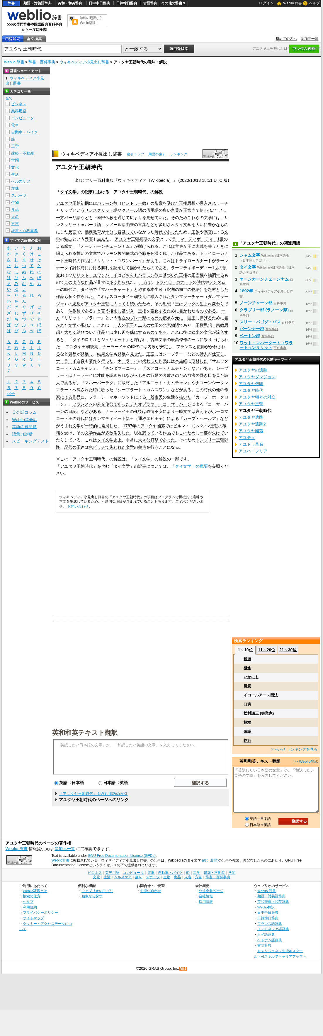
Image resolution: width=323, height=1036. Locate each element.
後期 (142, 296)
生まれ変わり (212, 303)
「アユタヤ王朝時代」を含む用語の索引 (93, 793)
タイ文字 (247, 267)
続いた (136, 303)
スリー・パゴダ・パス (259, 322)
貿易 (72, 354)
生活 (15, 174)
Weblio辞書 (60, 860)
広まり (136, 217)
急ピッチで (99, 447)
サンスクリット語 (101, 210)
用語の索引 (157, 154)
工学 (15, 146)
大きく (70, 332)
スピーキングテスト (30, 441)
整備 (142, 447)
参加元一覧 (309, 39)
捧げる (206, 318)
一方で (145, 282)
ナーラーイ (66, 361)
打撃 (154, 440)
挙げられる (148, 246)
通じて (124, 217)
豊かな (214, 224)
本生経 (156, 289)
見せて (152, 217)
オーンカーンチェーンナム (105, 246)
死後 (138, 411)
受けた (173, 203)
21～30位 (288, 649)
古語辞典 (150, 3)
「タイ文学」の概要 (189, 466)
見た (220, 375)
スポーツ (18, 195)
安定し (166, 346)
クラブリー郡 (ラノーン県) (264, 310)
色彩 (142, 253)
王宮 (187, 210)
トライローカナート (193, 260)
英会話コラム (24, 412)
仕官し (218, 354)
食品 (15, 209)
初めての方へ (286, 39)
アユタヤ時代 (251, 390)
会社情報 (206, 896)
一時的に (93, 425)
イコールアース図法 (261, 695)
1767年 (129, 425)
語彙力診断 (22, 434)
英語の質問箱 (24, 426)
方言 (15, 223)
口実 (247, 704)
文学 (208, 217)
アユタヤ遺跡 (251, 417)
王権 (183, 203)
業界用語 (18, 111)
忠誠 (199, 246)
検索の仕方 (31, 896)
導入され (208, 203)
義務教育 (93, 232)
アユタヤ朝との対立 (257, 397)
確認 (247, 731)
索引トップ (135, 154)
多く (113, 282)
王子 (130, 325)
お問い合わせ (78, 506)
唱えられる (66, 253)
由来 (130, 224)
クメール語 (132, 210)
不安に (160, 411)
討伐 (76, 267)
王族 (195, 232)
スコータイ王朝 (123, 296)
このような (74, 282)
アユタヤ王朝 (68, 203)
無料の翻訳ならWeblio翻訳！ (91, 20)
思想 (191, 203)
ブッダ (189, 303)
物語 (195, 289)
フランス (184, 346)
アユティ (247, 437)
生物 (15, 202)
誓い (80, 253)
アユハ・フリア (253, 451)
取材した (199, 361)
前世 (183, 289)
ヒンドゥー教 (134, 203)
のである (158, 267)
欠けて (218, 432)
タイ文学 (68, 191)
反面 (72, 232)
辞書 (11, 3)
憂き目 (206, 375)
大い (199, 224)
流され (82, 389)
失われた (117, 447)
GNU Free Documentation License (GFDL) (122, 856)
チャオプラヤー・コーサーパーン (160, 404)
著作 (93, 361)
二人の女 (146, 325)
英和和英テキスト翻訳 (85, 732)
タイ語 (87, 289)
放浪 (191, 375)
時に (85, 267)
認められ (117, 375)
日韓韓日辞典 (126, 3)
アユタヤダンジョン (257, 376)
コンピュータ (22, 118)
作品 (179, 253)
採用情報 (206, 901)
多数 (109, 432)
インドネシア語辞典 (273, 929)
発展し (87, 354)
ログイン (266, 3)
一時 (179, 411)
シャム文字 (249, 255)
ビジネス (18, 104)
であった (171, 232)
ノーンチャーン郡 (255, 303)
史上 (117, 440)
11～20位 (266, 649)
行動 (154, 375)
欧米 (195, 332)
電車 (15, 125)
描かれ (136, 267)
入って (119, 303)
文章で (95, 253)
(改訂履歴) (210, 860)
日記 (72, 411)
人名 (15, 216)
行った (107, 361)
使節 (201, 346)
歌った (107, 389)
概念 (113, 310)
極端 (247, 722)
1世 (215, 267)
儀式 (130, 253)
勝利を (107, 267)
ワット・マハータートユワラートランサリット (266, 345)
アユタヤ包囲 (251, 383)
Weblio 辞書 (292, 3)
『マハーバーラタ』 (99, 382)
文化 (208, 332)
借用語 (152, 210)
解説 (158, 191)
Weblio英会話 (24, 419)
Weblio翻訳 (266, 907)
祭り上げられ (216, 339)
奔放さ (169, 375)
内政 (151, 346)
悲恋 (167, 325)
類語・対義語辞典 (37, 3)
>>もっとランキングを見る (294, 749)
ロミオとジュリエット (105, 339)
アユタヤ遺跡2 (252, 424)
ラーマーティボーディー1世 (198, 239)
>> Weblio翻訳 (305, 761)
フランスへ (82, 404)
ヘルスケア (20, 181)
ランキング (178, 154)
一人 (117, 325)
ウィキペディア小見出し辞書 (84, 62)
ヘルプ (314, 3)
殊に (134, 332)
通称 (142, 418)
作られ (124, 282)
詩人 (204, 354)
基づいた (171, 275)
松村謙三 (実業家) (259, 713)
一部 (204, 432)
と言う (103, 310)
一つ (195, 339)
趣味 (15, 188)
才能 (101, 375)
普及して (126, 232)
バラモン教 (107, 203)
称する (144, 289)
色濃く (156, 253)
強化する (158, 310)
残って (148, 432)
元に (179, 318)
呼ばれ (140, 339)
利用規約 (30, 907)
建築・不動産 (22, 153)
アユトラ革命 (251, 444)
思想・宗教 (214, 325)
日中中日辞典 (99, 3)
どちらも (130, 275)
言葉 (175, 210)
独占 (68, 239)
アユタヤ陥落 (152, 425)
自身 (80, 361)
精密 (247, 659)
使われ (206, 210)
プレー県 (138, 318)
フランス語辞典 (269, 923)
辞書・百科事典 (41, 62)
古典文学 (158, 339)
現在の (124, 318)
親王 (130, 418)
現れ (85, 325)
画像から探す (92, 896)
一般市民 (154, 397)
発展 (122, 354)
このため (187, 432)
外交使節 (105, 404)
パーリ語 (72, 217)
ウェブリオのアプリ (97, 891)
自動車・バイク (24, 132)
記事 (89, 191)
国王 (191, 318)
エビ (150, 418)
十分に (111, 232)
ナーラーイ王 (114, 346)
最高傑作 (179, 339)
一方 (60, 217)
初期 (85, 203)
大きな (144, 440)
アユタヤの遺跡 (253, 370)
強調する (216, 275)
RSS (183, 968)
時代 (158, 232)
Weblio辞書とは (35, 891)
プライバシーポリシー (40, 912)
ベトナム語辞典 (269, 940)
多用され (167, 224)
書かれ (185, 310)
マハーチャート (115, 289)
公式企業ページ (211, 891)
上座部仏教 (103, 217)
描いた (185, 397)
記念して (121, 267)
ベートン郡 (249, 335)
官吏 (179, 246)
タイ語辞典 (266, 934)
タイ (76, 339)
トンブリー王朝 (209, 440)
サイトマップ (33, 918)
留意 (247, 686)
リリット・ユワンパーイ (119, 260)
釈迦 (171, 289)
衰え (199, 411)
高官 (208, 232)
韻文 (68, 246)
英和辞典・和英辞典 (273, 901)
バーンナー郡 (251, 328)
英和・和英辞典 (70, 3)
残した (169, 253)
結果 (101, 354)
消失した (121, 432)
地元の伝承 (160, 318)
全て (9, 98)
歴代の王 (72, 447)
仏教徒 (74, 310)
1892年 (246, 291)
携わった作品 (154, 361)
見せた (136, 354)
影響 (158, 203)
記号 (11, 393)
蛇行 (247, 740)
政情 (150, 411)
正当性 (197, 275)
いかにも (251, 677)
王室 (150, 354)
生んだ (103, 239)
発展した (109, 425)
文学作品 (93, 432)
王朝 (214, 425)
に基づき (126, 310)
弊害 (89, 239)
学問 (15, 160)
